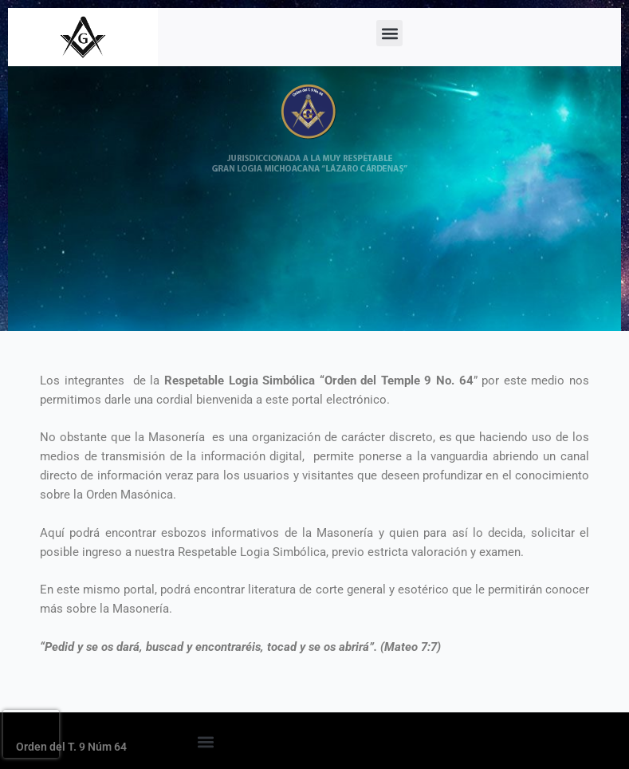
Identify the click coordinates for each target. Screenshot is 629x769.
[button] (389, 33)
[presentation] (31, 734)
